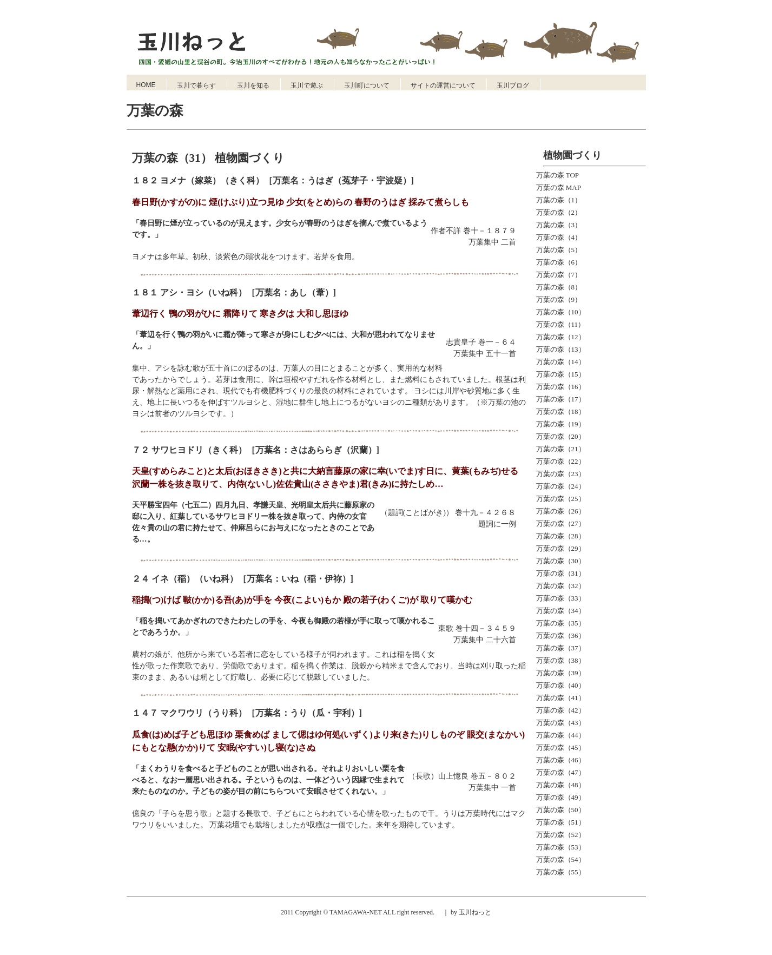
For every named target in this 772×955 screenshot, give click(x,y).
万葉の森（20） (560, 436)
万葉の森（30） (560, 561)
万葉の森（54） (560, 859)
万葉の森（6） (559, 262)
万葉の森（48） (560, 785)
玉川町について (367, 85)
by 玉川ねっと (470, 912)
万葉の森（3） (559, 225)
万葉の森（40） (560, 685)
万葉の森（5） (559, 250)
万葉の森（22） (560, 461)
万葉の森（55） (560, 872)
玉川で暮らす (196, 85)
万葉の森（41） (560, 698)
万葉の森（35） (560, 623)
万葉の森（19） (560, 424)
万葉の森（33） (560, 598)
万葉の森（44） (560, 735)
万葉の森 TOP (557, 175)
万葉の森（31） (560, 573)
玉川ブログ (513, 85)
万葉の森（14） (560, 362)
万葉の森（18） (560, 411)
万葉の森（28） (560, 536)
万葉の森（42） (560, 710)
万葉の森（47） (560, 772)
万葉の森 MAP (558, 187)
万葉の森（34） (560, 611)
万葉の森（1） (559, 200)
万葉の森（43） (560, 723)
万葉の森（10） (560, 312)
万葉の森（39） (560, 673)
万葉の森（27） (560, 523)
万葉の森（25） (560, 499)
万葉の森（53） (560, 847)
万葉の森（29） (560, 548)
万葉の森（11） (560, 324)
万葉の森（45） (560, 747)
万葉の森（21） (560, 449)
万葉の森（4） (559, 237)
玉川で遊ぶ (307, 85)
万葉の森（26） (560, 511)
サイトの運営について (443, 85)
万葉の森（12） (560, 337)
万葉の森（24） (560, 486)
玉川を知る (253, 85)
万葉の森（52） (560, 835)
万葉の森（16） (560, 387)
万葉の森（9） (559, 299)
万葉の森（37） (560, 648)
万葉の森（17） (560, 399)
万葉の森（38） (560, 660)
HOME (146, 85)
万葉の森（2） (559, 212)
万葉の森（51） (560, 822)
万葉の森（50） (560, 810)
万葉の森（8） (559, 287)
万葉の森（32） (560, 586)
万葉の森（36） (560, 635)
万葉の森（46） (560, 760)
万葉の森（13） (560, 349)
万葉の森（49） (560, 797)
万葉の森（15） (560, 374)
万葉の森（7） (559, 275)
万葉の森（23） (560, 474)
